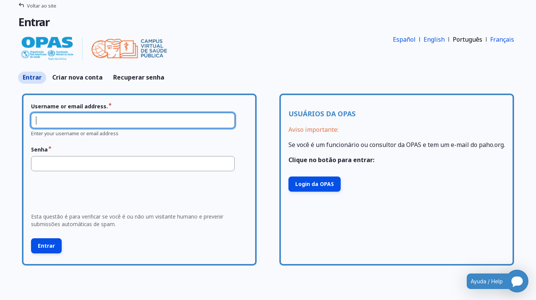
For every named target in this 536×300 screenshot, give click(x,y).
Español (404, 39)
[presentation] (85, 194)
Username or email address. (69, 106)
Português (467, 39)
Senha (39, 149)
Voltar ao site (41, 5)
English (434, 39)
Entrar (32, 77)
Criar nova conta (77, 77)
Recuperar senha (138, 77)
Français (502, 39)
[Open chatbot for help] (491, 281)
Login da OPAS (314, 184)
